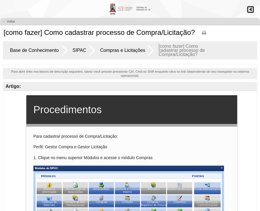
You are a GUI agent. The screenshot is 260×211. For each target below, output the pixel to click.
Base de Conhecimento (34, 50)
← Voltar (9, 21)
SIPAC (79, 50)
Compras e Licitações (122, 50)
